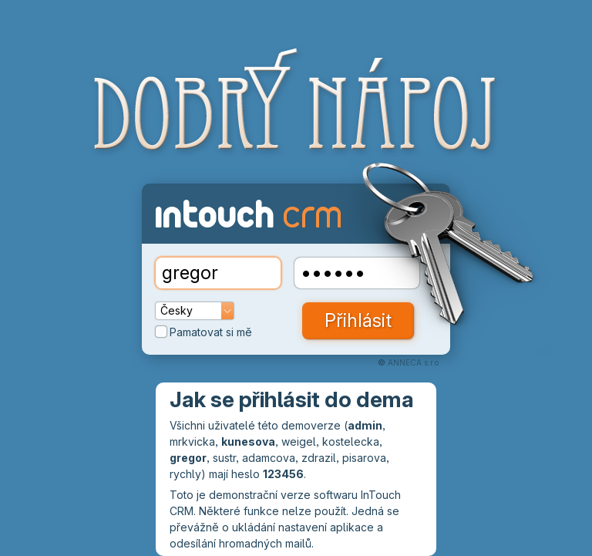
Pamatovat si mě (204, 332)
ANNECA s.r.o (413, 362)
